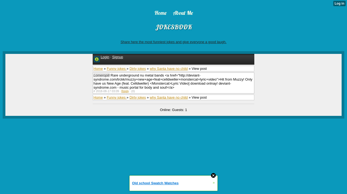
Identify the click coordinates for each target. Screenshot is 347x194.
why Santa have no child (169, 69)
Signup (117, 57)
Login (105, 57)
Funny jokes (117, 69)
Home (98, 69)
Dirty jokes (138, 69)
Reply (125, 91)
